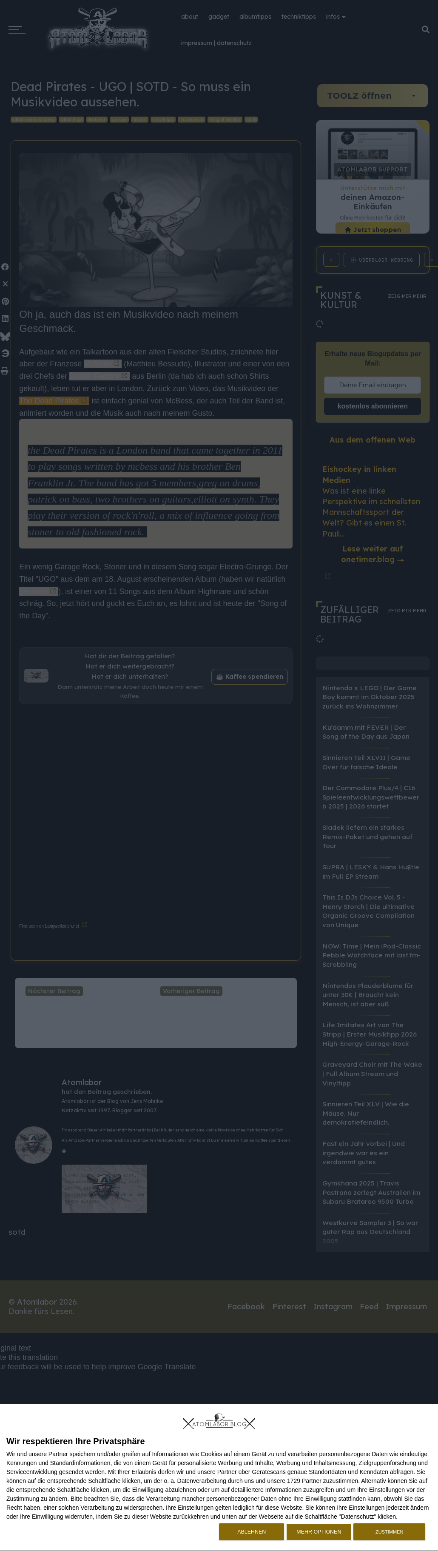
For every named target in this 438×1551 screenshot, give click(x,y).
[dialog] (219, 1478)
